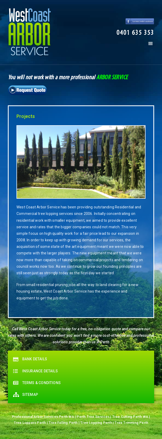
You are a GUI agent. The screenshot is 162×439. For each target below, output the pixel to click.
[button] (135, 33)
